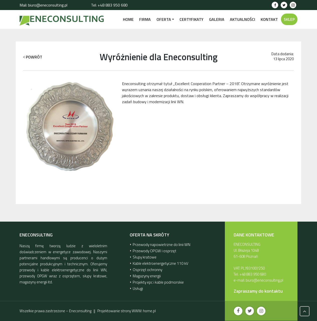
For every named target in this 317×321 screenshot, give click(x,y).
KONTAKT (269, 19)
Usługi (137, 286)
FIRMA (145, 19)
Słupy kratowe (144, 256)
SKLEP (289, 19)
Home (128, 19)
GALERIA (216, 19)
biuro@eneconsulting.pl (264, 280)
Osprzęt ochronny (147, 268)
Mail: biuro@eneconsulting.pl (43, 5)
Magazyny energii (146, 274)
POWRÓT (32, 57)
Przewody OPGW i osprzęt (153, 250)
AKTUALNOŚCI (242, 19)
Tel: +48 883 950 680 (109, 5)
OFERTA (163, 19)
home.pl (149, 311)
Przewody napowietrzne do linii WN (160, 244)
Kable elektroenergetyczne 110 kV (159, 262)
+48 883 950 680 (252, 274)
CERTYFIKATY (191, 19)
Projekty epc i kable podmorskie (158, 280)
